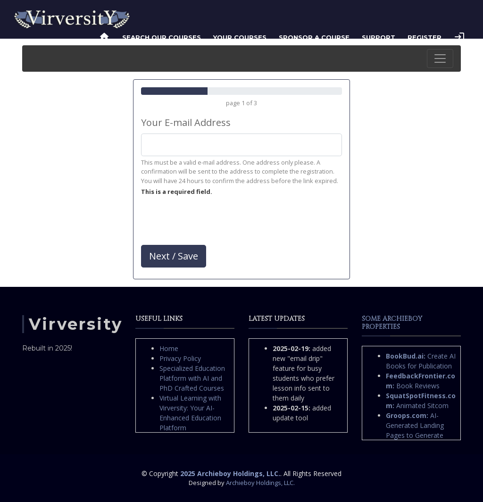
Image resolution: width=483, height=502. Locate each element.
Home (168, 348)
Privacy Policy (180, 358)
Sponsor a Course (314, 37)
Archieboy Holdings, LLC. (260, 482)
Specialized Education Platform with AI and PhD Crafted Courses (192, 378)
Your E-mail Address (186, 122)
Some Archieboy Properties (392, 322)
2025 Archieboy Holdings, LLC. (230, 473)
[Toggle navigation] (440, 58)
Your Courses (239, 37)
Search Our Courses (161, 37)
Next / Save (173, 256)
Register (424, 37)
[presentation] (212, 222)
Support (378, 37)
